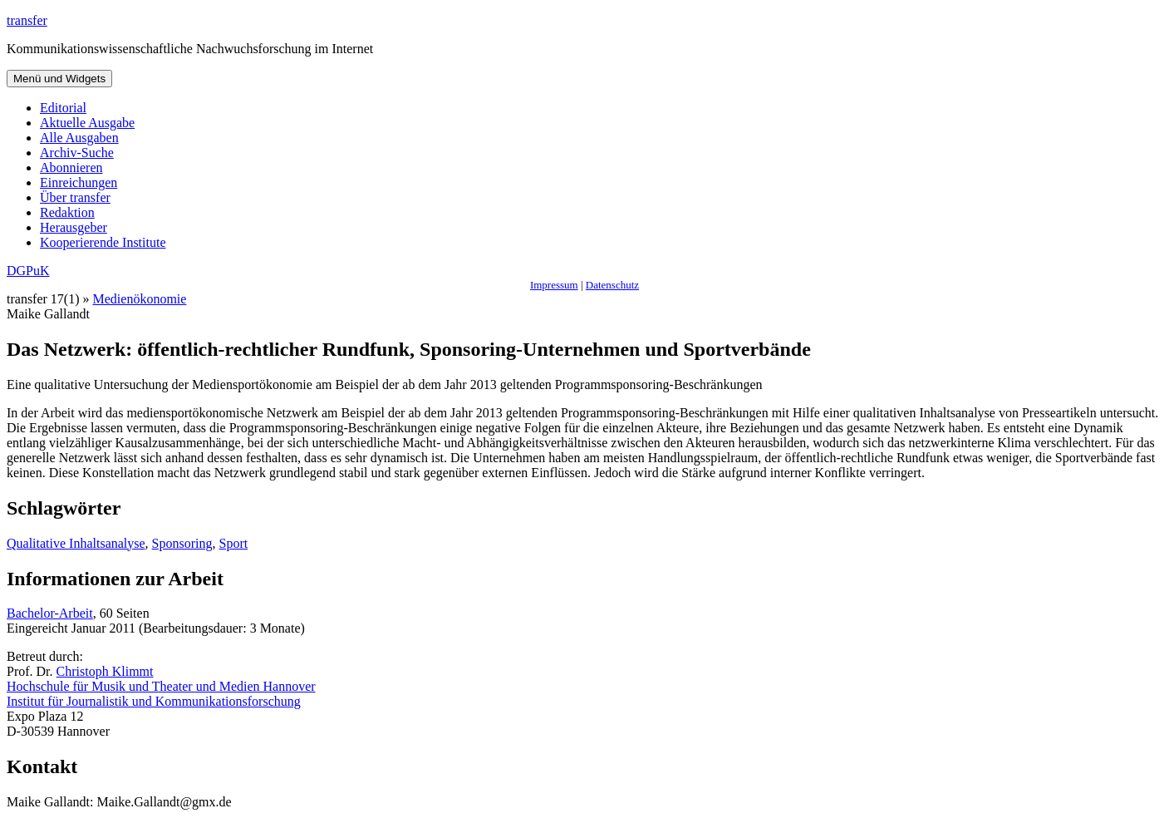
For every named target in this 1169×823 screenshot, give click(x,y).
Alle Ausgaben (79, 138)
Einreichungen (78, 182)
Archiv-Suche (77, 152)
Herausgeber (73, 227)
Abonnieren (71, 167)
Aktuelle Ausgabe (87, 123)
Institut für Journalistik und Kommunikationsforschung (154, 701)
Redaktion (67, 212)
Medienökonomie (140, 299)
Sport (233, 543)
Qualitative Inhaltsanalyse (76, 543)
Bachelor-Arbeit (50, 613)
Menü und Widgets (59, 78)
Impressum (554, 284)
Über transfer (75, 197)
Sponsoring (182, 543)
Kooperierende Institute (103, 242)
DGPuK (28, 271)
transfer (27, 20)
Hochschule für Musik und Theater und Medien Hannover (161, 686)
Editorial (63, 108)
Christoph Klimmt (105, 671)
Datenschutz (612, 284)
